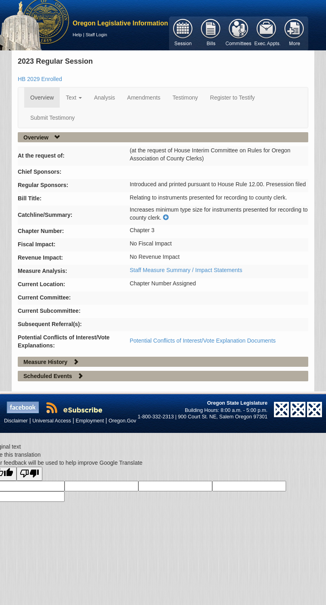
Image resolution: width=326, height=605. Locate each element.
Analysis (104, 97)
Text (74, 97)
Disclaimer (16, 421)
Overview (42, 97)
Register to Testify (232, 97)
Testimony (185, 97)
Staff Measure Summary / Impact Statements (186, 270)
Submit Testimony (52, 117)
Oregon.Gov (122, 421)
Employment (90, 421)
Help (77, 34)
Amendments (143, 97)
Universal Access (51, 421)
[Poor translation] (29, 474)
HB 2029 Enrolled (40, 79)
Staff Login (96, 34)
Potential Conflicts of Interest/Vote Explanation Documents (203, 340)
